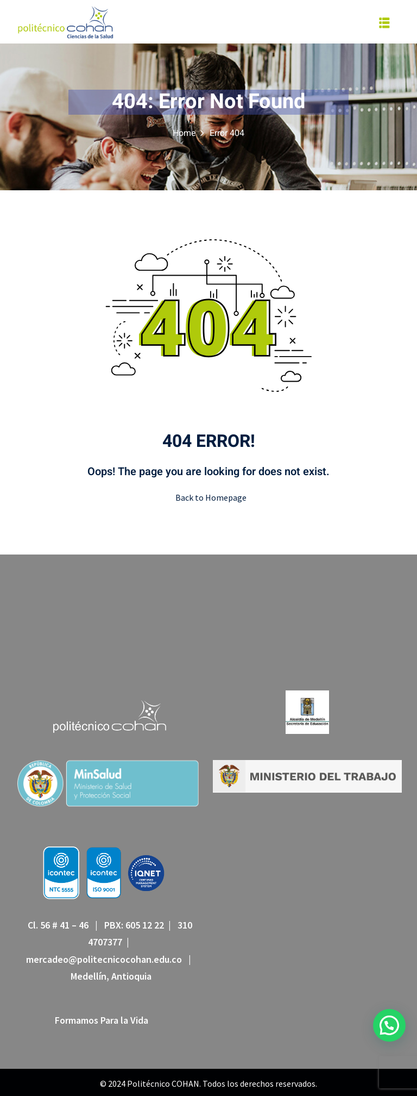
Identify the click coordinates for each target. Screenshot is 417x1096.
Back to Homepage (209, 497)
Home (184, 133)
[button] (389, 1025)
